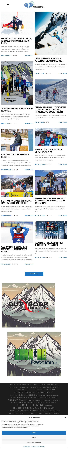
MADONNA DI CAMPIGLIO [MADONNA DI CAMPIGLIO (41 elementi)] (52, 413)
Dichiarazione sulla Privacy (38, 446)
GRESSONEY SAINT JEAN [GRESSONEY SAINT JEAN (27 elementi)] (54, 410)
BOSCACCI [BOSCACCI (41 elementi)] (21, 390)
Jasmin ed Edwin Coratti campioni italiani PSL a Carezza (17, 109)
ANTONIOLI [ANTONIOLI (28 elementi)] (32, 387)
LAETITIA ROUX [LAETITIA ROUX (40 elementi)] (31, 413)
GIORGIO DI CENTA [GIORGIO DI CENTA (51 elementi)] (14, 411)
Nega (34, 437)
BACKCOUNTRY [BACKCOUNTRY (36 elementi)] (49, 387)
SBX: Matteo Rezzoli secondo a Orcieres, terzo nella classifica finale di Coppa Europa (16, 40)
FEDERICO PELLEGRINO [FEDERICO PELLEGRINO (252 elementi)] (30, 405)
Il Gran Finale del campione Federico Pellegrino (15, 156)
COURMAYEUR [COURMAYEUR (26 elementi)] (53, 397)
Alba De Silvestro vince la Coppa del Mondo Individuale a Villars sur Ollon (49, 59)
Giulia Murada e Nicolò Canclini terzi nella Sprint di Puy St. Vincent (49, 244)
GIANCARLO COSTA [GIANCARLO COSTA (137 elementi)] (44, 408)
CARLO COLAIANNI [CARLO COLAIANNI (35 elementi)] (41, 390)
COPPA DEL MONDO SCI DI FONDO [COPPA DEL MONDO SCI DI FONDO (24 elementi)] (42, 397)
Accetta (34, 432)
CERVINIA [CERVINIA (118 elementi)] (51, 389)
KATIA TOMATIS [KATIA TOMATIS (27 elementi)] (15, 413)
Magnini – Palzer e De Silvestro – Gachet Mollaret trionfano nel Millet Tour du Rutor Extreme (50, 200)
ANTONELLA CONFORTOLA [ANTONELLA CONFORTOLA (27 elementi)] (21, 387)
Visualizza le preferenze (34, 442)
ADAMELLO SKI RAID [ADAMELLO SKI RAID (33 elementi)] (27, 384)
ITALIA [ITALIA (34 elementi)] (9, 413)
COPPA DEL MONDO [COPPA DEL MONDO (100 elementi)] (44, 392)
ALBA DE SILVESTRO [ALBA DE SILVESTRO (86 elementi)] (50, 384)
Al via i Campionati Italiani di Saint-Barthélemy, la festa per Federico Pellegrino (14, 249)
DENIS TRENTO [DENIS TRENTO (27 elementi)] (43, 400)
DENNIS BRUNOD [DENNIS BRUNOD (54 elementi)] (53, 400)
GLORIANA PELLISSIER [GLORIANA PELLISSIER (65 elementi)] (40, 411)
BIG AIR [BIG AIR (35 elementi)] (56, 387)
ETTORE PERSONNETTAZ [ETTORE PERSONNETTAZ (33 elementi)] (50, 402)
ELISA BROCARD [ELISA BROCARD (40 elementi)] (39, 402)
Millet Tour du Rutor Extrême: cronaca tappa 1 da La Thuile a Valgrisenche (16, 202)
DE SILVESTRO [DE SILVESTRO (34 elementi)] (14, 402)
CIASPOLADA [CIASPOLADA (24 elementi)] (32, 392)
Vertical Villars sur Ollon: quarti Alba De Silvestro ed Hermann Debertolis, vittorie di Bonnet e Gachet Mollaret (50, 109)
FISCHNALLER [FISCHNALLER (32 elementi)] (48, 405)
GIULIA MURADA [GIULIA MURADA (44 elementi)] (26, 411)
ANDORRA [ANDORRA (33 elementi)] (12, 387)
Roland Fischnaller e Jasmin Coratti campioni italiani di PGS (48, 150)
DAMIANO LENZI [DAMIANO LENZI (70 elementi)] (14, 400)
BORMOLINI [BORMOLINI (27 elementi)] (14, 389)
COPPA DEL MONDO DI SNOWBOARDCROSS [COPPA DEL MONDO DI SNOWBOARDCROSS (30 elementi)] (47, 395)
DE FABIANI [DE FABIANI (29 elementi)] (36, 400)
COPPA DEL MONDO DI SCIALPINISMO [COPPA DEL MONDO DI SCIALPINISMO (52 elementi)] (22, 395)
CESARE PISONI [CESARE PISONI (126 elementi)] (21, 392)
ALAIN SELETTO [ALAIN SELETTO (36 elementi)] (37, 384)
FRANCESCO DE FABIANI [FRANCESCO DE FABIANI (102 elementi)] (23, 408)
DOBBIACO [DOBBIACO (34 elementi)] (22, 402)
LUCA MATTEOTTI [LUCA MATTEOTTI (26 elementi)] (40, 413)
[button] (65, 417)
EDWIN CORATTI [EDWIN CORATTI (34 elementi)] (29, 402)
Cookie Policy (26, 446)
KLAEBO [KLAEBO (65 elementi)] (23, 413)
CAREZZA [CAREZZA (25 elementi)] (34, 389)
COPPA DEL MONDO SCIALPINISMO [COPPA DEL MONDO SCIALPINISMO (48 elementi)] (22, 397)
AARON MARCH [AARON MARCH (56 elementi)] (15, 384)
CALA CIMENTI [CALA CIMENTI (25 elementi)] (28, 389)
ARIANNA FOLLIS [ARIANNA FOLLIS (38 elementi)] (40, 387)
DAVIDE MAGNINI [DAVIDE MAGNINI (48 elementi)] (26, 400)
